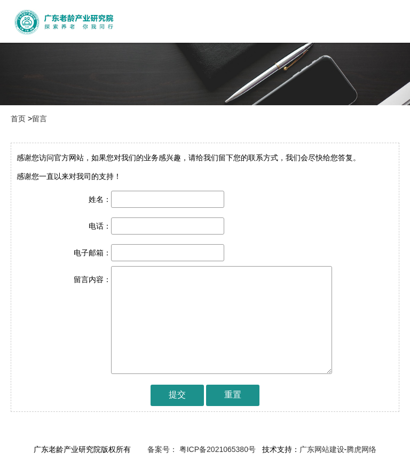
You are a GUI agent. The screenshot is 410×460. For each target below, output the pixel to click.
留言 (39, 118)
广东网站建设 (321, 449)
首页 (18, 118)
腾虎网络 (361, 449)
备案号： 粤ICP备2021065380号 (200, 449)
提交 (177, 394)
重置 (232, 394)
